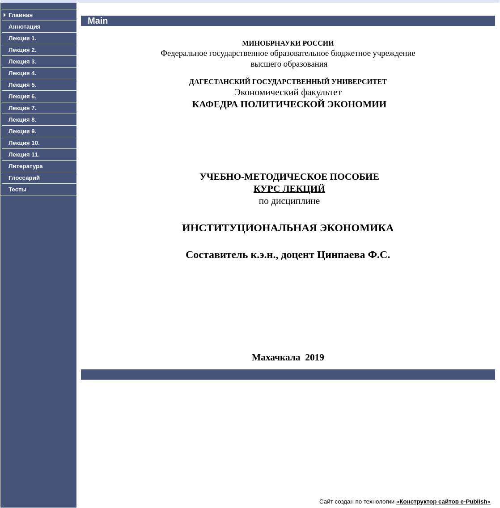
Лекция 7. (22, 108)
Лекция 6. (22, 96)
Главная (20, 15)
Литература (25, 166)
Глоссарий (24, 177)
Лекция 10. (24, 143)
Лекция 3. (22, 61)
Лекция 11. (24, 154)
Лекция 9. (22, 131)
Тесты (17, 189)
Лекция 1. (22, 38)
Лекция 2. (22, 50)
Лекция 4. (22, 73)
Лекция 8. (22, 119)
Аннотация (24, 26)
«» (443, 501)
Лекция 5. (22, 84)
